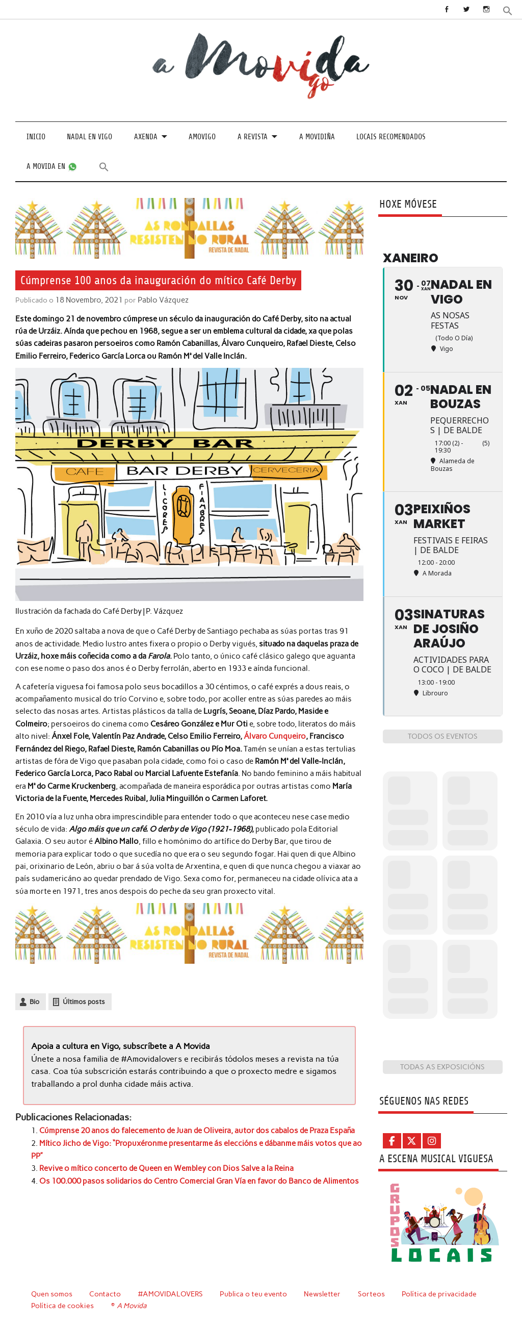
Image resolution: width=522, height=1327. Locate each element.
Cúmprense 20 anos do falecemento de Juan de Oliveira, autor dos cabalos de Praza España (197, 1129)
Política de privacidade (440, 1294)
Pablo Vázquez (160, 300)
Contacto (105, 1294)
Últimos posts (84, 1001)
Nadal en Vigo (89, 137)
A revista (253, 137)
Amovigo (202, 137)
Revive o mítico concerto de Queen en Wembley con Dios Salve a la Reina (166, 1166)
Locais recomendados (391, 137)
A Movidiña (317, 137)
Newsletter (323, 1294)
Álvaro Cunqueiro (274, 735)
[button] (508, 10)
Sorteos (372, 1294)
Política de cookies (62, 1305)
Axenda (146, 137)
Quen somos (51, 1294)
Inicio (36, 137)
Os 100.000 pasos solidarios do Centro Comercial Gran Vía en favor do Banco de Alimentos (199, 1178)
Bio (34, 1001)
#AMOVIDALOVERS (171, 1294)
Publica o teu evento (255, 1294)
